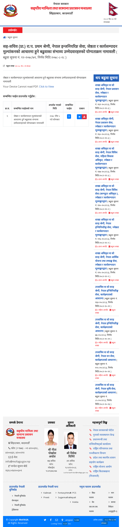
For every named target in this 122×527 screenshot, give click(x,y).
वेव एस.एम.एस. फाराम (93, 507)
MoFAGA (23, 519)
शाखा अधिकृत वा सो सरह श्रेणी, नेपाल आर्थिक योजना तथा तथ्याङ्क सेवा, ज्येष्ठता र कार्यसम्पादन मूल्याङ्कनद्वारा (107, 264)
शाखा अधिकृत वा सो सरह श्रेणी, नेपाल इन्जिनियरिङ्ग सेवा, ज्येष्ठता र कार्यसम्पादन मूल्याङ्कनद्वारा (107, 231)
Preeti (46, 497)
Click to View (46, 86)
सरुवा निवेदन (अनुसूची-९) (112, 507)
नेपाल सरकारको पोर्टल (103, 430)
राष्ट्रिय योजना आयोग (102, 466)
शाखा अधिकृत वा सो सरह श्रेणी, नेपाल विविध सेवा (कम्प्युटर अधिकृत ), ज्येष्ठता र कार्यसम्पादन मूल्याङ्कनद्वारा (107, 197)
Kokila (75, 502)
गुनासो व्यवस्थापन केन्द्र (103, 434)
